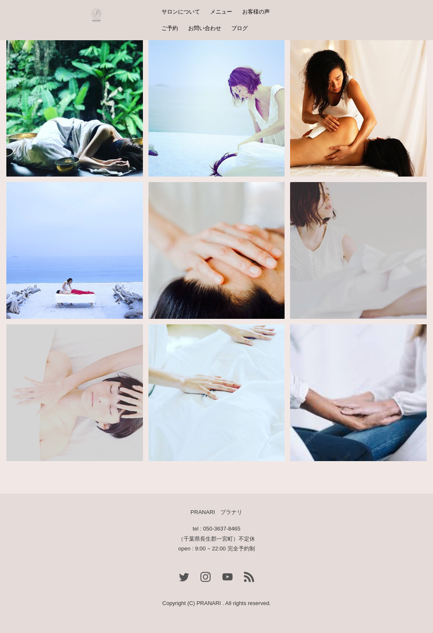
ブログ (239, 28)
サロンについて (181, 11)
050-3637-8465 (221, 528)
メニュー (221, 11)
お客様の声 (256, 11)
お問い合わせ (204, 28)
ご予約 (170, 28)
